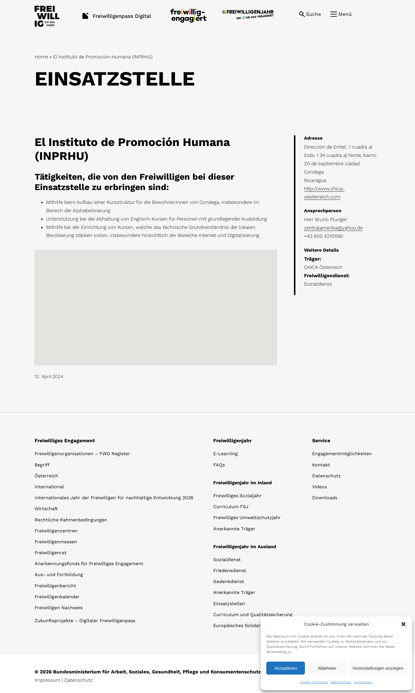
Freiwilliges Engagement (65, 440)
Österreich (46, 476)
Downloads (324, 497)
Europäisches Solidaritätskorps (248, 625)
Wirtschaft (46, 508)
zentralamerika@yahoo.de (333, 228)
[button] (403, 624)
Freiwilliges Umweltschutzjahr (247, 517)
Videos (319, 486)
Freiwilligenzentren (56, 530)
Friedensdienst (229, 570)
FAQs (219, 465)
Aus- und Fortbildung (59, 574)
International (49, 486)
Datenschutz (341, 682)
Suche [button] (313, 14)
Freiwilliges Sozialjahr (237, 495)
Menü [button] (345, 14)
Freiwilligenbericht (55, 585)
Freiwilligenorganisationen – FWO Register (82, 453)
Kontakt (321, 465)
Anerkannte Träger (234, 528)
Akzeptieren (285, 668)
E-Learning (225, 453)
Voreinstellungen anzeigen (377, 668)
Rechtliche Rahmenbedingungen (71, 520)
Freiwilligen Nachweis (59, 607)
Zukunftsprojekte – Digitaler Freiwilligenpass (85, 620)
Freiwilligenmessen (56, 541)
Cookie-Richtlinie (314, 682)
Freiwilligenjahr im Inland (242, 482)
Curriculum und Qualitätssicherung (253, 614)
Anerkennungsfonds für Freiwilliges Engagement (89, 563)
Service (321, 440)
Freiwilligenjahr (232, 440)
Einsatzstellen (229, 603)
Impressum (363, 682)
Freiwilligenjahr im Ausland (244, 546)
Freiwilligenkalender (57, 596)
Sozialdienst (227, 559)
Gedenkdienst (228, 581)
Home (41, 57)
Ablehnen (327, 668)
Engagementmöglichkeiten (342, 453)
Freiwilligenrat (51, 552)
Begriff (42, 465)
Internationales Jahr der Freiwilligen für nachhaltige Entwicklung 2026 (114, 497)
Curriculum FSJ (230, 506)
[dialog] (336, 653)
